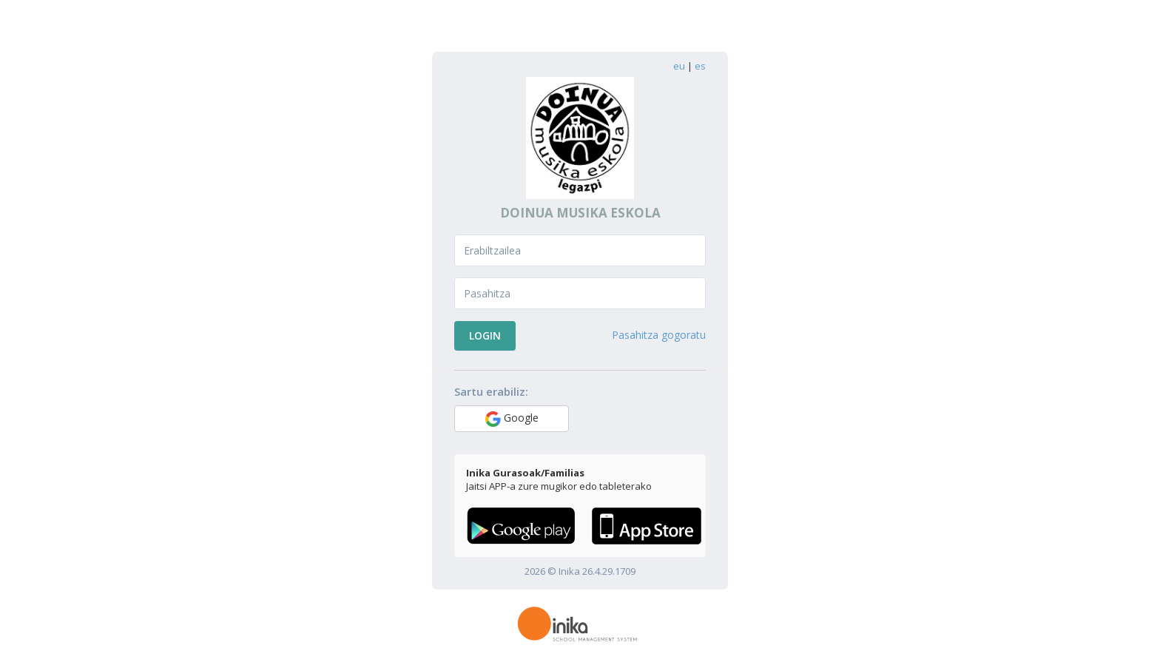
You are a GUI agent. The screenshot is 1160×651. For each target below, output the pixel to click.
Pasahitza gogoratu (659, 335)
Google (512, 419)
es (700, 65)
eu (679, 65)
